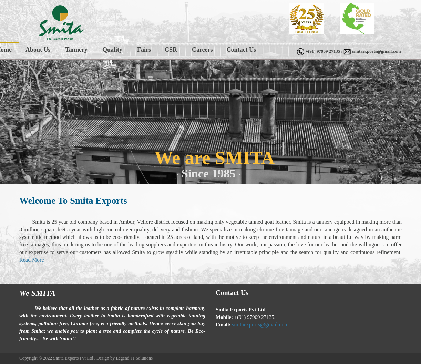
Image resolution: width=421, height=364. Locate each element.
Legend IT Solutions (134, 358)
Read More (31, 260)
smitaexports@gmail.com (376, 51)
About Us (38, 49)
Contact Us (241, 49)
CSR (171, 49)
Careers (202, 49)
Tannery (76, 49)
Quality (112, 49)
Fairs (144, 49)
